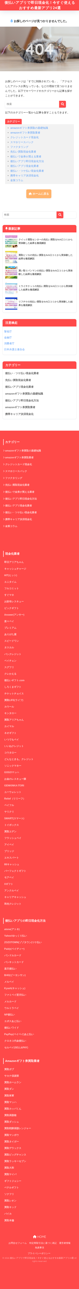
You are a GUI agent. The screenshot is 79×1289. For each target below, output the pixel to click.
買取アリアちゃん (14, 719)
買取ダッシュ (11, 1121)
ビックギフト (11, 608)
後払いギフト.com (14, 680)
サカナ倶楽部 (11, 1076)
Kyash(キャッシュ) (14, 988)
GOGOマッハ (11, 772)
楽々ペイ (9, 621)
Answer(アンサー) (14, 614)
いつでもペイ (11, 739)
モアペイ (9, 877)
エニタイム (10, 582)
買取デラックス (12, 1148)
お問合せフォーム (18, 1243)
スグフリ (9, 667)
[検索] (62, 104)
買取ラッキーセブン (15, 1161)
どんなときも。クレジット (18, 759)
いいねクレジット (14, 746)
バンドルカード (12, 955)
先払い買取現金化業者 (23, 151)
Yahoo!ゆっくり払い (15, 935)
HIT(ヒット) (10, 575)
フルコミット (11, 588)
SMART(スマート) (14, 818)
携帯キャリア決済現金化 (24, 175)
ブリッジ (9, 851)
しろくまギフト (12, 687)
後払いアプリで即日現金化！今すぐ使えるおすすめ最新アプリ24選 (40, 5)
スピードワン (11, 641)
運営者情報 (64, 1243)
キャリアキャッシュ (15, 897)
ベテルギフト (11, 1187)
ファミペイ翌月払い (15, 995)
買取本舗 (9, 1220)
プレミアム (10, 628)
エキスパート (11, 857)
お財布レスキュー (14, 601)
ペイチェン (10, 660)
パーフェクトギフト (15, 871)
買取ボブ (9, 1069)
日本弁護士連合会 (14, 349)
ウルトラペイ (11, 1008)
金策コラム (16, 180)
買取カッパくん (12, 1108)
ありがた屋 (10, 634)
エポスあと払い (12, 1021)
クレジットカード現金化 (24, 137)
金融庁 (8, 337)
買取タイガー (11, 1141)
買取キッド (10, 1207)
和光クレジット (12, 904)
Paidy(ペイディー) (14, 949)
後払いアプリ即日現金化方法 (27, 161)
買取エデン (10, 831)
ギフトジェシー (12, 1181)
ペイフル (9, 805)
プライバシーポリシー (39, 1253)
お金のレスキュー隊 (15, 779)
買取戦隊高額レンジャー (17, 1128)
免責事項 (39, 1247)
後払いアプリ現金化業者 (24, 166)
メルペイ (9, 981)
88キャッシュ (11, 864)
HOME (39, 1237)
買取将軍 (9, 1095)
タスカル (9, 647)
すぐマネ (9, 595)
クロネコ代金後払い (15, 1041)
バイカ (8, 1213)
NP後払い (9, 1014)
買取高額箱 (10, 1115)
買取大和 (9, 1167)
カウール (9, 706)
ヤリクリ (9, 811)
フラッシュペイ (12, 838)
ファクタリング (19, 147)
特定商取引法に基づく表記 (43, 1243)
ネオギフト (10, 733)
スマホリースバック (22, 142)
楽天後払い (10, 968)
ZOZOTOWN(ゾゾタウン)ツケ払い (23, 942)
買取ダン (9, 1089)
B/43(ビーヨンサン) (15, 975)
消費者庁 (9, 343)
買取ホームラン (12, 1082)
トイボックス (11, 825)
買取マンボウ (11, 1135)
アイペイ (9, 844)
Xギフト (8, 884)
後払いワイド (11, 1027)
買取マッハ (10, 1102)
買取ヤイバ (10, 1174)
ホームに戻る (39, 193)
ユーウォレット (12, 792)
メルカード (10, 1001)
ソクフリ (9, 1194)
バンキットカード (14, 962)
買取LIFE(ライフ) (13, 700)
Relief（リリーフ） (14, 798)
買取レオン (10, 1200)
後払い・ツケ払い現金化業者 (27, 170)
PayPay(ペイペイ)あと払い (19, 1034)
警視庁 (8, 331)
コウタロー (10, 752)
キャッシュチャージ (15, 568)
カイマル (9, 726)
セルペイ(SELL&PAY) (16, 1047)
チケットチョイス (14, 693)
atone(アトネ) (12, 929)
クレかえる (10, 674)
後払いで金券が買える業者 (25, 156)
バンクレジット (12, 654)
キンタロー (10, 713)
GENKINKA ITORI (14, 785)
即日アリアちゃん (14, 562)
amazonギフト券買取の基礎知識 (29, 127)
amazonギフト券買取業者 (25, 132)
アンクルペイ (11, 890)
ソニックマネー (12, 765)
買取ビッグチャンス (15, 1154)
